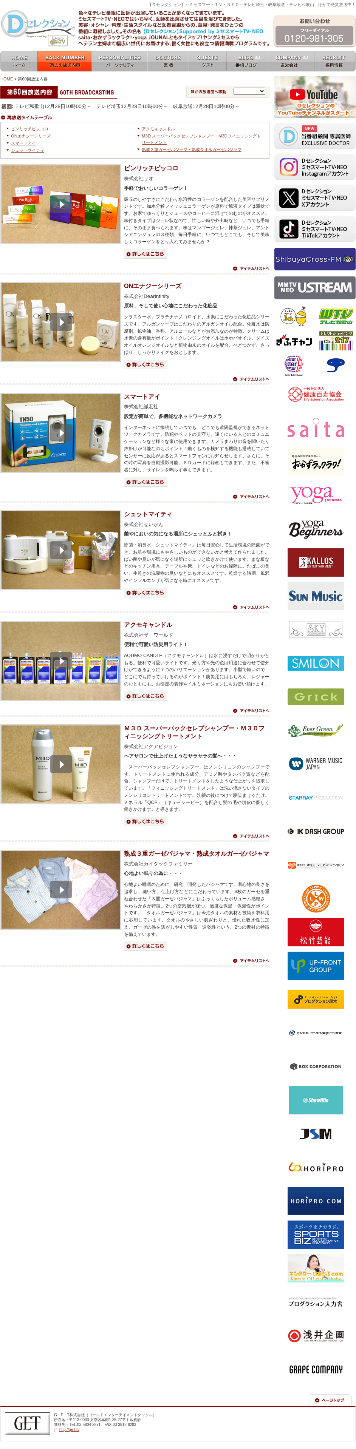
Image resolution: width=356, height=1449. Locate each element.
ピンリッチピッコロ (29, 129)
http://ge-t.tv (69, 1429)
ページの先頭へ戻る (330, 1400)
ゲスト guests (207, 62)
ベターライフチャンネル (294, 365)
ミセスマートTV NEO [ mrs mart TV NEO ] (178, 9)
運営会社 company (291, 62)
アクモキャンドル (158, 129)
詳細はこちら (145, 254)
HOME (6, 79)
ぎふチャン (294, 341)
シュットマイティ (27, 150)
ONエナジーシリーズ (31, 136)
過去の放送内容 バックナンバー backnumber (64, 62)
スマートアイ (23, 143)
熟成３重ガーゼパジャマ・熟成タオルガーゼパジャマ (191, 149)
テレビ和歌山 (336, 316)
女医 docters (168, 62)
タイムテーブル (28, 117)
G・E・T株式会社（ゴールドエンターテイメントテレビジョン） (27, 1423)
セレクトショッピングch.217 (336, 341)
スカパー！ (336, 365)
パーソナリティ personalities (120, 62)
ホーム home (18, 62)
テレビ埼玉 (294, 316)
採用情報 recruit (335, 62)
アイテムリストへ (250, 268)
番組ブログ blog (247, 62)
